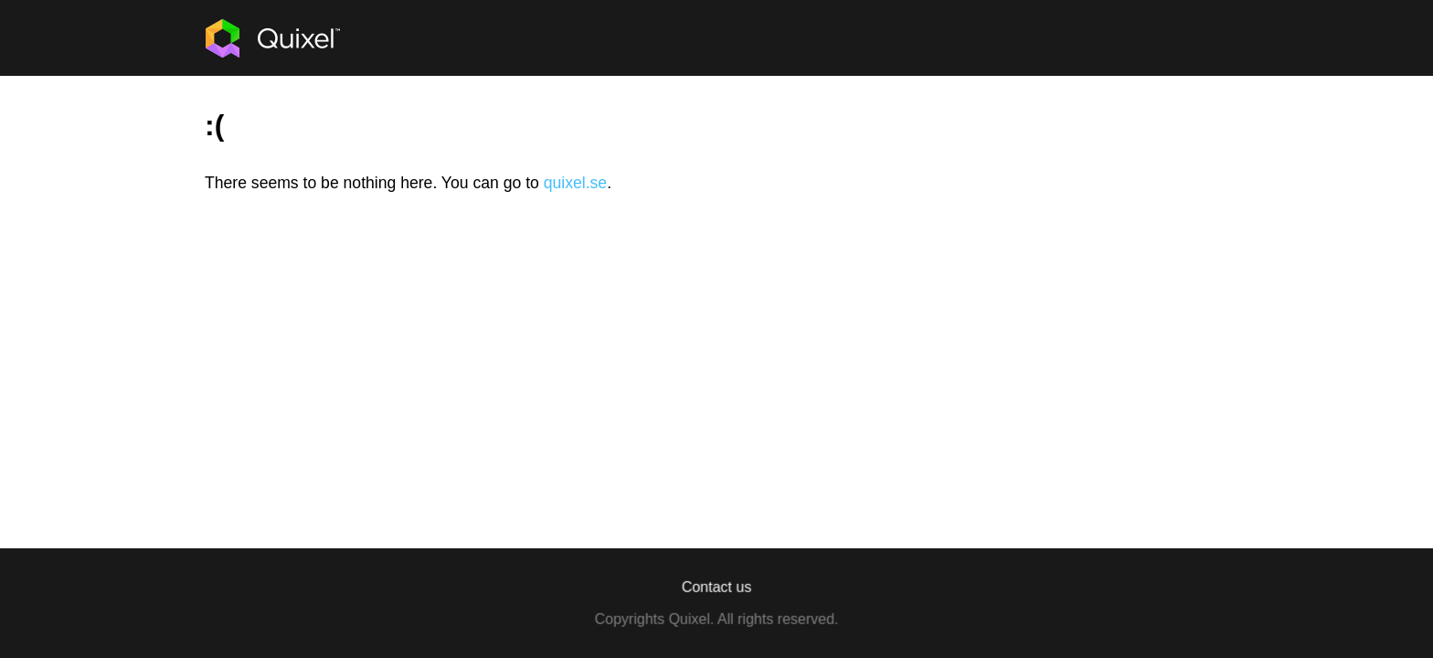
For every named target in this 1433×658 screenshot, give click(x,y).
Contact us (716, 587)
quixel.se (575, 183)
